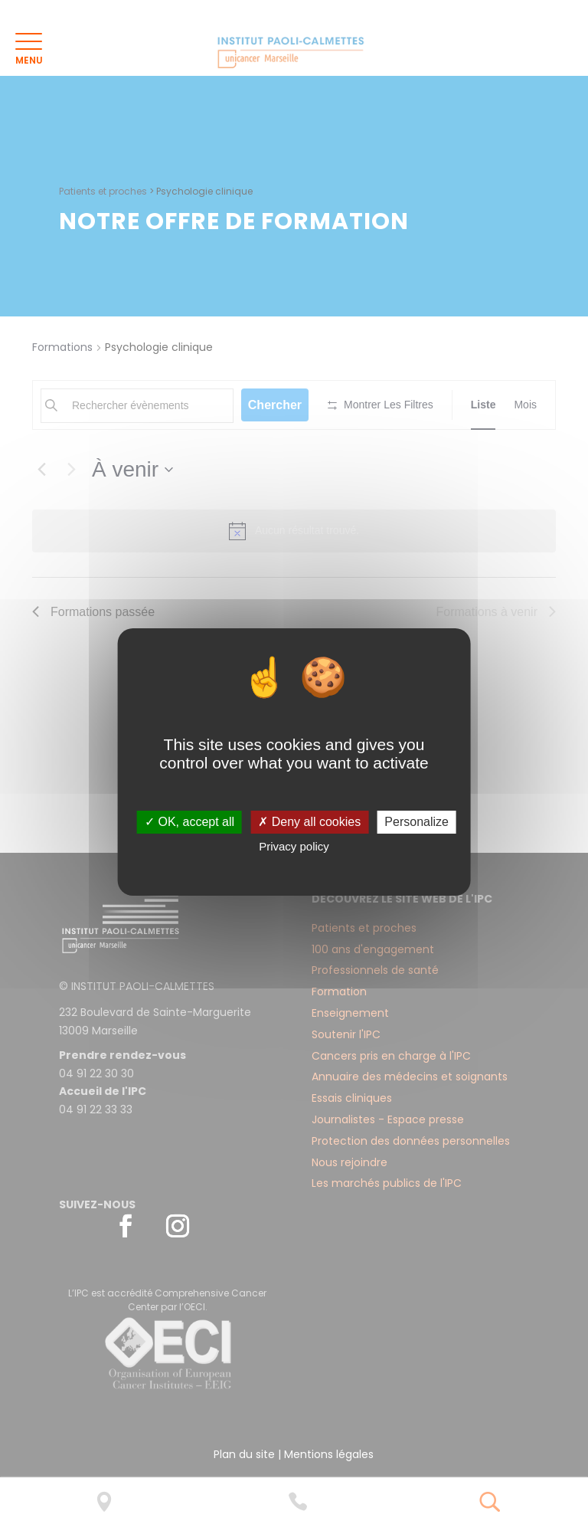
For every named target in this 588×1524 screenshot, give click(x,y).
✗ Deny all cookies (309, 821)
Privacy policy (294, 846)
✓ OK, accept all (189, 821)
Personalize (416, 821)
